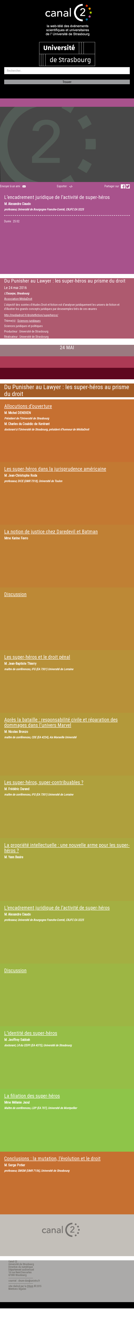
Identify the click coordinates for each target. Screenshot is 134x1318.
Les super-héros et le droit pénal (37, 657)
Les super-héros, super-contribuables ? (43, 782)
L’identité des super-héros (30, 1033)
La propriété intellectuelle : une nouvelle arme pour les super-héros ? (67, 847)
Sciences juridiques (29, 320)
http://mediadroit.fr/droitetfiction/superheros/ (31, 315)
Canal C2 (12, 1261)
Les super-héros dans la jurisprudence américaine (55, 469)
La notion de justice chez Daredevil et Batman (51, 532)
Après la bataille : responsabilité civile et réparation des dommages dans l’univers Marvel (61, 722)
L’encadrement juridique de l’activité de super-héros (57, 908)
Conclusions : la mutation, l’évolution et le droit (52, 1158)
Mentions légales (17, 1288)
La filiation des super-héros (32, 1096)
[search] (67, 70)
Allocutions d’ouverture (28, 406)
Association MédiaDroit (18, 299)
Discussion (15, 594)
